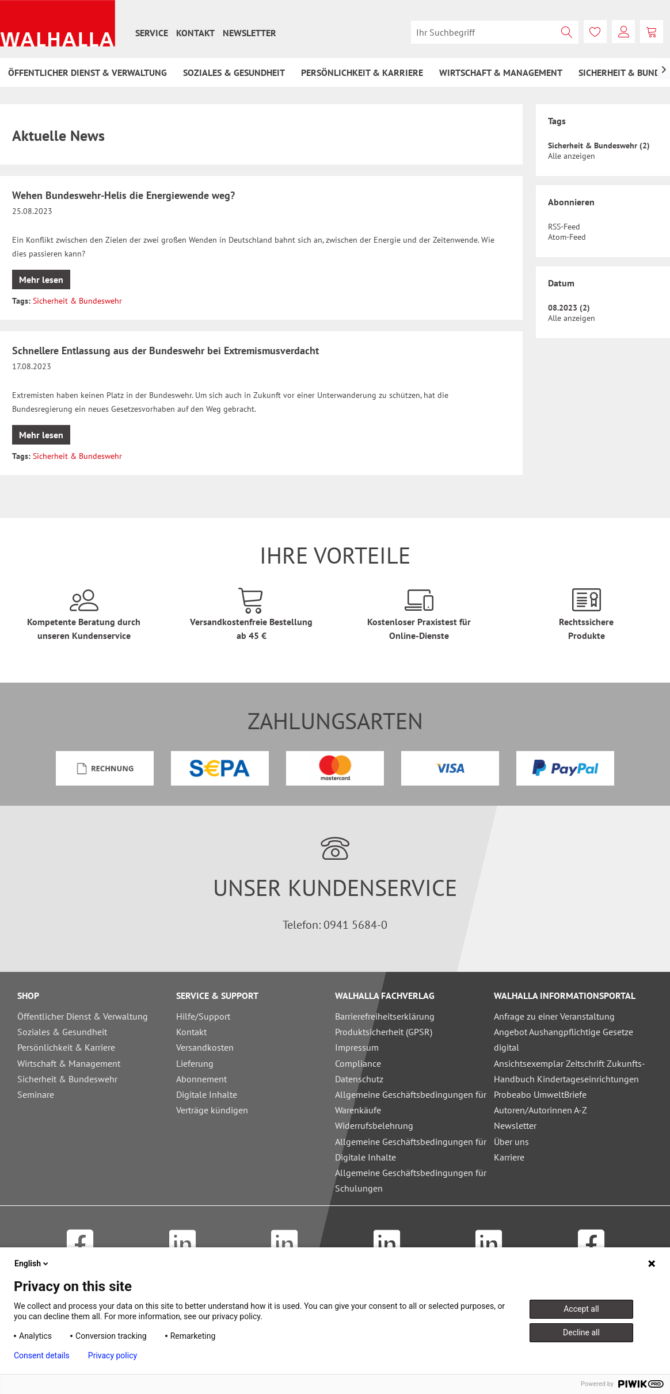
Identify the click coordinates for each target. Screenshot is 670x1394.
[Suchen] (566, 32)
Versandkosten (205, 1047)
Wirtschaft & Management (68, 1063)
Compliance (358, 1063)
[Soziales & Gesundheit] (234, 72)
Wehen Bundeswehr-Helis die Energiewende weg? (123, 195)
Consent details (42, 1355)
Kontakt (195, 33)
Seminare (35, 1094)
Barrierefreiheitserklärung (385, 1016)
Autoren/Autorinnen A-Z (540, 1110)
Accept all (581, 1308)
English (32, 1263)
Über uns (511, 1141)
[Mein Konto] (623, 31)
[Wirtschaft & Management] (500, 72)
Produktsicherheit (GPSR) (383, 1031)
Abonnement (201, 1079)
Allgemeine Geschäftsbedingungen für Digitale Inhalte (410, 1149)
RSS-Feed (564, 226)
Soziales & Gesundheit (62, 1031)
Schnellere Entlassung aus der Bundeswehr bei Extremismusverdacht (165, 350)
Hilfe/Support (203, 1016)
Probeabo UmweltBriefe (540, 1094)
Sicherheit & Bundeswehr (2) (599, 145)
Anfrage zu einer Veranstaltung (554, 1016)
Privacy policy (112, 1355)
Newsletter (249, 33)
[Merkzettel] (595, 31)
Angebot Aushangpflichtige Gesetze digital (563, 1039)
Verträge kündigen (212, 1110)
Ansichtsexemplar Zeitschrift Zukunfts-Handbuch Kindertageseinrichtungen (569, 1071)
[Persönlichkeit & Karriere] (362, 72)
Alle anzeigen (571, 156)
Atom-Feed (567, 237)
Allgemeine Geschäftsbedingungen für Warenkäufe (410, 1102)
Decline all (581, 1332)
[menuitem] (151, 33)
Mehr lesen (41, 279)
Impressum (357, 1047)
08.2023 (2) (569, 307)
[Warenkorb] (651, 31)
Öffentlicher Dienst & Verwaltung (82, 1016)
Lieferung (195, 1063)
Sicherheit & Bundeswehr (77, 301)
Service (151, 33)
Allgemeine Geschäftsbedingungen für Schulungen (410, 1180)
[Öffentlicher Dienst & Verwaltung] (87, 72)
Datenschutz (359, 1079)
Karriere (509, 1157)
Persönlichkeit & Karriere (66, 1047)
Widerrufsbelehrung (374, 1125)
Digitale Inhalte (206, 1094)
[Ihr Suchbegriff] (494, 32)
